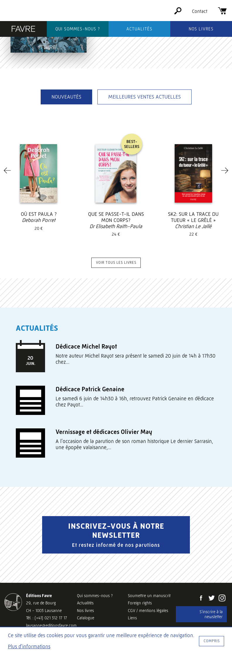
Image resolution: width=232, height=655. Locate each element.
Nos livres (201, 29)
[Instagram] (222, 598)
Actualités (139, 29)
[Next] (224, 170)
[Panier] (222, 12)
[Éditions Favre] (23, 29)
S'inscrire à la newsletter (211, 614)
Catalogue (85, 618)
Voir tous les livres (116, 262)
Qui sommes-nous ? (77, 29)
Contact (199, 11)
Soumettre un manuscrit (149, 595)
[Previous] (7, 170)
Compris (212, 641)
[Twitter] (211, 598)
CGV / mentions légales (148, 610)
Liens (132, 618)
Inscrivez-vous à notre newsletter (116, 534)
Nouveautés (66, 97)
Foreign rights (140, 603)
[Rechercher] (177, 12)
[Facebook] (201, 598)
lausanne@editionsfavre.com (51, 625)
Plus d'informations (29, 646)
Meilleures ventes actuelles (144, 97)
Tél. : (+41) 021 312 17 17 (46, 618)
